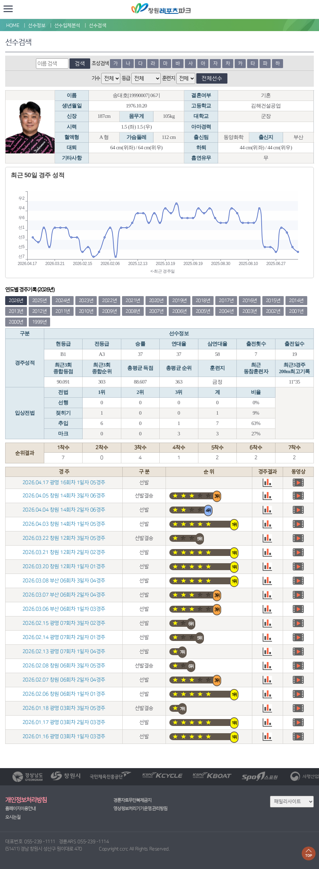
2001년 (296, 311)
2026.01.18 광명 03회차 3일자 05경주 (63, 708)
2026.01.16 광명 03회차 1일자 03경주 (63, 736)
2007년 (156, 311)
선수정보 (36, 25)
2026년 (16, 300)
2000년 (16, 322)
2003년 (249, 311)
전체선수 (211, 78)
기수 (96, 78)
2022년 (109, 300)
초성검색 (100, 63)
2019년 (179, 300)
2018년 (203, 300)
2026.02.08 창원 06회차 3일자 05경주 (63, 666)
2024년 (62, 300)
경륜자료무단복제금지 (132, 800)
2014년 (296, 300)
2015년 (273, 300)
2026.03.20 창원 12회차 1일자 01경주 (63, 566)
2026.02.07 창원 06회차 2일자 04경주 (63, 680)
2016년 (249, 300)
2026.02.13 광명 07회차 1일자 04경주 (63, 651)
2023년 (86, 300)
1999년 (39, 322)
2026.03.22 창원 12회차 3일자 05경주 (63, 538)
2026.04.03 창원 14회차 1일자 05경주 (63, 524)
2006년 (179, 311)
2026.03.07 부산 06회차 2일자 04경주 (63, 595)
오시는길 (12, 817)
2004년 (226, 311)
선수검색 (97, 25)
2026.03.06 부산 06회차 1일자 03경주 (63, 609)
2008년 (132, 311)
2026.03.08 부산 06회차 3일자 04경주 (63, 581)
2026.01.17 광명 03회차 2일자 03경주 (63, 722)
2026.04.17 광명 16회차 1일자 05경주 (63, 482)
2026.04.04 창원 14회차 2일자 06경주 (63, 510)
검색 (80, 63)
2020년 (156, 300)
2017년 (226, 300)
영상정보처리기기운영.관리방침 (140, 808)
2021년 (132, 300)
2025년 (39, 300)
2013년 (16, 311)
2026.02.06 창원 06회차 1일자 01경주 (63, 694)
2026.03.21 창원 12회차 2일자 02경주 (63, 552)
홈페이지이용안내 (20, 808)
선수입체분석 (67, 25)
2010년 (86, 311)
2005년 (203, 311)
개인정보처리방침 (26, 800)
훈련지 (168, 78)
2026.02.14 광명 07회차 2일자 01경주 (63, 637)
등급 (126, 78)
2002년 (273, 311)
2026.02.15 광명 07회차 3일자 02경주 (63, 623)
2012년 (39, 311)
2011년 (62, 311)
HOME (12, 25)
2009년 (109, 311)
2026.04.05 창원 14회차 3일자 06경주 (63, 496)
